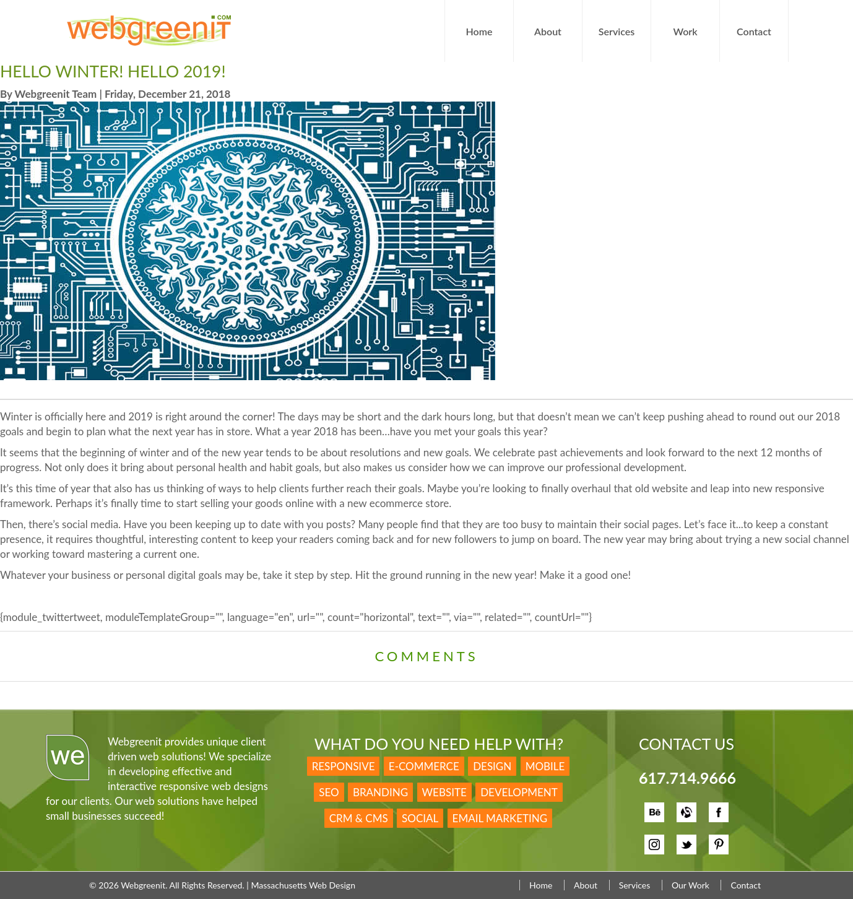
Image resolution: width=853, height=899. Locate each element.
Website (444, 792)
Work (685, 31)
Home (479, 31)
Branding (380, 792)
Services (616, 31)
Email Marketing (500, 818)
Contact (754, 31)
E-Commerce (424, 766)
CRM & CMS (358, 818)
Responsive (343, 766)
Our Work (690, 885)
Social (420, 818)
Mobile (545, 766)
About (547, 31)
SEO (329, 792)
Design (492, 766)
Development (519, 792)
